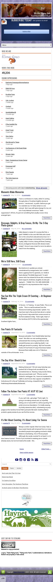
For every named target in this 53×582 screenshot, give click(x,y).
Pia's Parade (10, 172)
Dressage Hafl (10, 166)
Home (22, 449)
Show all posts (41, 188)
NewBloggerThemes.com (27, 579)
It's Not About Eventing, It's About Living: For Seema (24, 420)
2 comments (31, 394)
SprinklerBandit (11, 112)
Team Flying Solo (18, 572)
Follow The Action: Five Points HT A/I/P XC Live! (22, 391)
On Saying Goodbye (8, 480)
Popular (5, 468)
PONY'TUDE (9, 130)
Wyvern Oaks (10, 154)
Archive (19, 468)
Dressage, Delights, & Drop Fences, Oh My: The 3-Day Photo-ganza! (24, 224)
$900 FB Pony (10, 88)
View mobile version (26, 452)
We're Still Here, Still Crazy (13, 261)
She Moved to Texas (12, 142)
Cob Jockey (10, 100)
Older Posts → (46, 449)
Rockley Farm (10, 94)
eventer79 (6, 195)
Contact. (8, 106)
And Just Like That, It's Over (11, 473)
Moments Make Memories (12, 192)
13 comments (29, 301)
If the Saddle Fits (11, 124)
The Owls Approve (12, 178)
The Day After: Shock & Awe (13, 360)
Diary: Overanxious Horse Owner (16, 160)
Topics (12, 468)
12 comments (27, 264)
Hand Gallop (10, 118)
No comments (27, 228)
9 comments (26, 423)
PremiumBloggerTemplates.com (42, 577)
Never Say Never (7, 477)
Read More (47, 218)
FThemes (10, 577)
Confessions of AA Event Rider (16, 148)
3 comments (31, 332)
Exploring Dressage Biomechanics (17, 82)
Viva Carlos (9, 136)
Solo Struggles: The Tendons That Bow (15, 484)
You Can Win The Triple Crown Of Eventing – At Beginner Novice (26, 297)
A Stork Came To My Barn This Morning (15, 488)
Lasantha (28, 577)
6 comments (26, 195)
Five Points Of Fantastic (11, 329)
